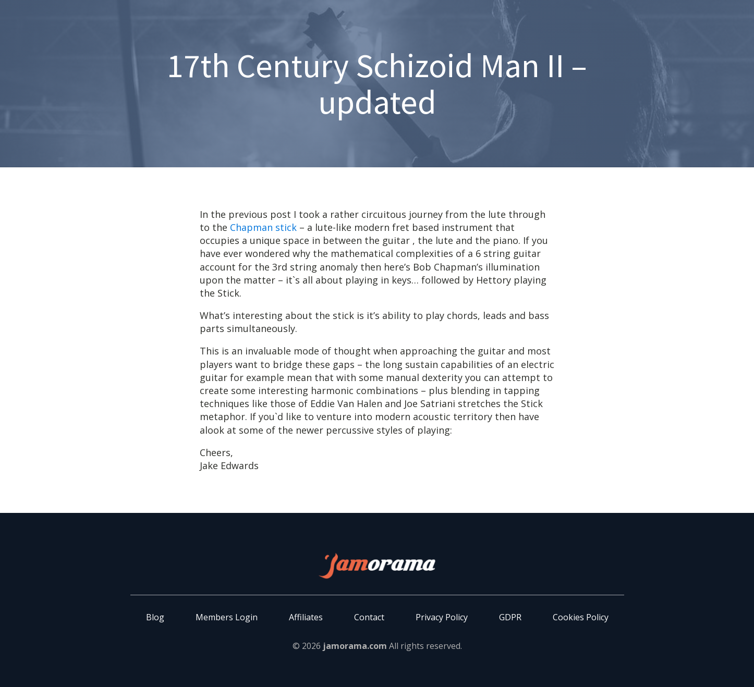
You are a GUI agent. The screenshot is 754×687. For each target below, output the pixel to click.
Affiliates (306, 617)
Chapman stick (263, 227)
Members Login (227, 617)
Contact (369, 617)
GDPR (510, 617)
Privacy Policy (442, 617)
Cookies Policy (581, 617)
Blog (155, 617)
